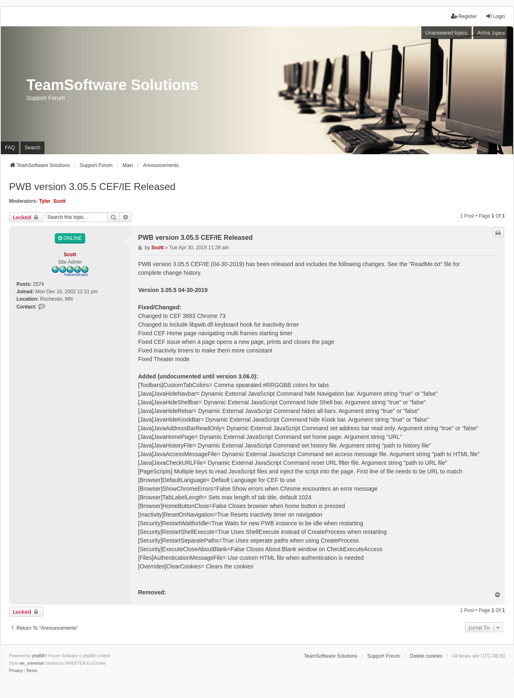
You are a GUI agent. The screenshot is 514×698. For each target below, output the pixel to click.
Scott (59, 201)
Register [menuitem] (464, 16)
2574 (38, 284)
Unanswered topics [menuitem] (446, 33)
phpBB (38, 656)
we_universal (31, 663)
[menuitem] (16, 671)
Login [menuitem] (495, 16)
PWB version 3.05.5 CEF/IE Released (92, 186)
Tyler (45, 201)
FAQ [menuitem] (10, 148)
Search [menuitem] (32, 148)
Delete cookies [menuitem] (426, 656)
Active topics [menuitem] (491, 33)
